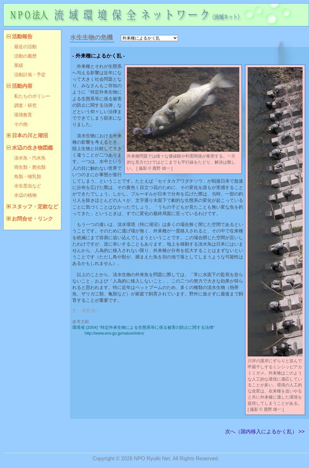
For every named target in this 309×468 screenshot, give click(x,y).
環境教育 (23, 114)
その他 (21, 124)
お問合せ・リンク (32, 218)
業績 (18, 65)
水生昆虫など (27, 185)
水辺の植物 (25, 195)
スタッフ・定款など (35, 206)
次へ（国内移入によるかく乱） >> (265, 431)
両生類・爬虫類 (30, 167)
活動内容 (22, 86)
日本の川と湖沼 (30, 135)
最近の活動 (25, 46)
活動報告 (22, 36)
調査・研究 (25, 105)
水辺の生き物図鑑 (32, 147)
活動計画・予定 (30, 74)
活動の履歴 (25, 56)
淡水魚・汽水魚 (30, 157)
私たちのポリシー (32, 96)
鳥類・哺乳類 (27, 176)
